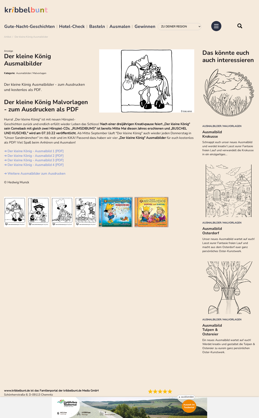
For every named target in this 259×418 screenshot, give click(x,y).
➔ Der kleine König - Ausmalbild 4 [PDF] (34, 165)
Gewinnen (145, 26)
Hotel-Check (72, 26)
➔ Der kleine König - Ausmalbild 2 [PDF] (34, 156)
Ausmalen (119, 26)
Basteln (97, 26)
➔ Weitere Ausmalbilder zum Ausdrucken (34, 173)
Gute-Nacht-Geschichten (29, 26)
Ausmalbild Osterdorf (212, 230)
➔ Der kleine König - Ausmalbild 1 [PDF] (34, 151)
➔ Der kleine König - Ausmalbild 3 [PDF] (34, 160)
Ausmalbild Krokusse (212, 134)
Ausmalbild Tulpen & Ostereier (212, 330)
